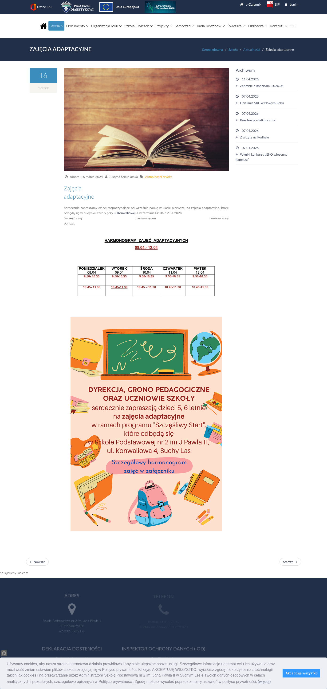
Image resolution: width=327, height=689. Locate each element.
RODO (290, 26)
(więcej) (264, 682)
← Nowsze (37, 562)
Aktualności (251, 49)
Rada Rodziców (211, 26)
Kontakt (276, 26)
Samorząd (184, 26)
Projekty (163, 26)
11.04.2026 (267, 82)
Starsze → (290, 562)
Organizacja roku (106, 26)
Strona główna (212, 49)
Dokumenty (77, 26)
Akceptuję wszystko (301, 673)
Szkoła (56, 26)
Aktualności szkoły (158, 177)
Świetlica (236, 26)
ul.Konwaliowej (125, 213)
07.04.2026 (267, 100)
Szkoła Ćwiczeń (138, 26)
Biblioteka (257, 26)
